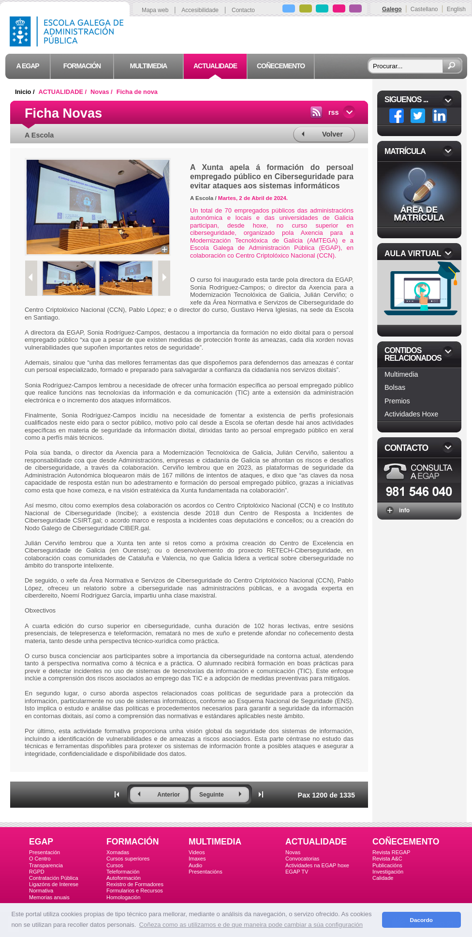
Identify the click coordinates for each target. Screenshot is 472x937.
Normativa (41, 890)
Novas (292, 852)
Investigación (387, 872)
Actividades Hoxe (411, 414)
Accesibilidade (200, 10)
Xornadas (117, 852)
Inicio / (25, 91)
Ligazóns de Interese (53, 884)
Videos (197, 852)
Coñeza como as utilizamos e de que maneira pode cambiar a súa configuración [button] (251, 924)
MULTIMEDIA (215, 841)
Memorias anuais (49, 897)
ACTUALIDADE (316, 841)
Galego (392, 9)
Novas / (102, 91)
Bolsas (394, 387)
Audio (195, 865)
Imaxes (197, 858)
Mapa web (155, 10)
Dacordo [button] (421, 920)
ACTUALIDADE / (63, 91)
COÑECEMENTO (405, 841)
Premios (397, 401)
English (456, 9)
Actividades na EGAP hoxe (317, 865)
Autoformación (123, 878)
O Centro (40, 858)
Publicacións (387, 865)
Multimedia (401, 374)
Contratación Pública (53, 878)
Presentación (44, 852)
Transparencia (46, 865)
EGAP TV (296, 872)
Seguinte (211, 794)
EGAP (41, 841)
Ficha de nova (137, 91)
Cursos (114, 865)
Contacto (243, 10)
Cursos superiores (127, 858)
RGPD (36, 872)
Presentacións (205, 872)
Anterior (168, 794)
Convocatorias (302, 858)
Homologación (123, 897)
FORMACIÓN (132, 841)
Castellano (424, 9)
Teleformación (122, 872)
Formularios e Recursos (134, 890)
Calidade (382, 878)
